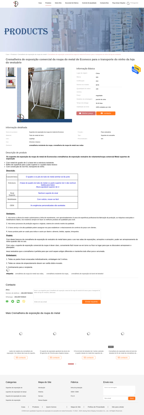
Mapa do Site (76, 407)
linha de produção (76, 387)
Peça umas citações (118, 3)
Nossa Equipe (42, 400)
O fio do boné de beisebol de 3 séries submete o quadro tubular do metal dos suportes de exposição (89, 352)
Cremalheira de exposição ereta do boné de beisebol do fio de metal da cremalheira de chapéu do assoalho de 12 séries (123, 352)
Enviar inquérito (91, 302)
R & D (73, 396)
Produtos (48, 3)
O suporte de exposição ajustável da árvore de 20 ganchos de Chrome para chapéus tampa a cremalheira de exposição (55, 352)
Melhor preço (86, 113)
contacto (106, 113)
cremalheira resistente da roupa (57, 274)
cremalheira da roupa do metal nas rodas (29, 274)
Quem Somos (51, 407)
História (40, 392)
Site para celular (118, 407)
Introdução (41, 387)
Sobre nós (58, 3)
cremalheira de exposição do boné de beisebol (87, 274)
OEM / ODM (75, 392)
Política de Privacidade (96, 407)
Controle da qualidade (89, 3)
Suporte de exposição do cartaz (16, 396)
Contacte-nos (104, 3)
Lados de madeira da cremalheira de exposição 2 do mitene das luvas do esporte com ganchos (21, 352)
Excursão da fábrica (71, 3)
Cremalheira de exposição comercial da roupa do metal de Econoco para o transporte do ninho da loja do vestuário (84, 54)
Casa (40, 3)
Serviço (40, 396)
